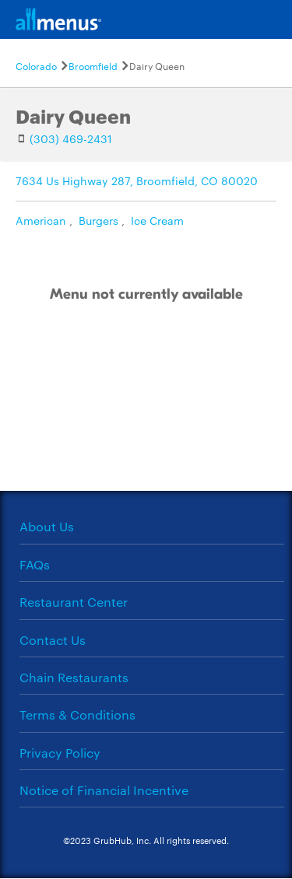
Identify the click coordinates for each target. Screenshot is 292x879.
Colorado (36, 65)
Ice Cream (157, 220)
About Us (46, 526)
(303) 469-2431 (71, 138)
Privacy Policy (59, 752)
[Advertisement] (146, 413)
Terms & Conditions (77, 714)
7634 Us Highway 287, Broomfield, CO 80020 (137, 180)
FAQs (34, 564)
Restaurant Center (73, 602)
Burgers (98, 220)
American (41, 220)
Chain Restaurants (73, 677)
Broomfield (93, 65)
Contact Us (52, 640)
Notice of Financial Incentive (103, 790)
